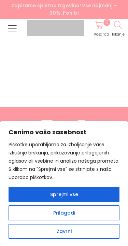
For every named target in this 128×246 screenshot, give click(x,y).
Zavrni (64, 231)
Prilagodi (64, 212)
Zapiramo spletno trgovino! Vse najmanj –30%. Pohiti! (64, 9)
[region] (64, 183)
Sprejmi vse (64, 194)
